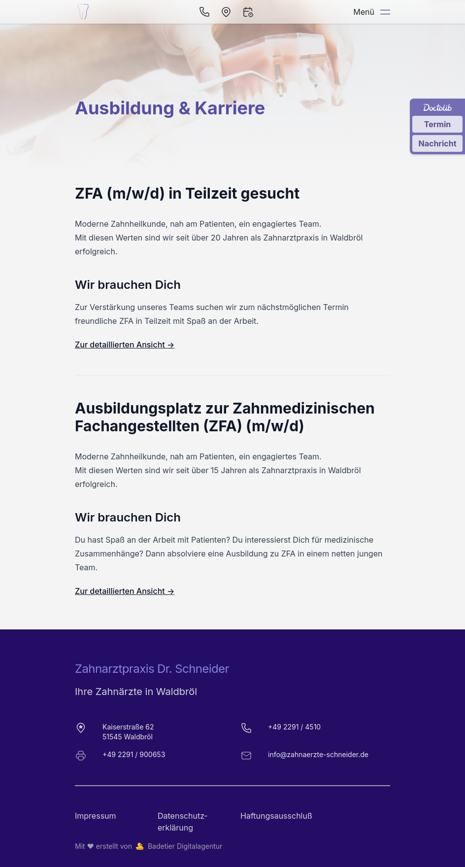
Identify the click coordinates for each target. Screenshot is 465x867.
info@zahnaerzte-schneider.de (318, 754)
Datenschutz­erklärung (182, 821)
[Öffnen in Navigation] (226, 12)
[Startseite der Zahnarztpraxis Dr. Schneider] (85, 12)
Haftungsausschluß (273, 816)
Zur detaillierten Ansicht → (124, 344)
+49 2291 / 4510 (294, 727)
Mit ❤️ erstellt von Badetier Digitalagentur (148, 846)
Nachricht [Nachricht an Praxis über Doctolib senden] (437, 143)
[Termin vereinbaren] (248, 12)
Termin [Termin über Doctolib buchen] (437, 124)
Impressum (95, 816)
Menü (371, 12)
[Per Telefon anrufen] (204, 12)
